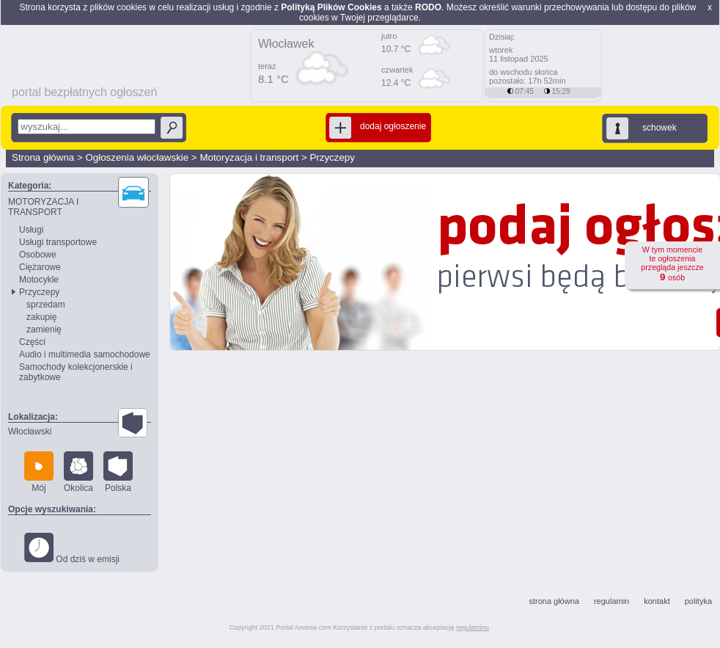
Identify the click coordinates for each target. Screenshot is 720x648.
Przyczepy (331, 157)
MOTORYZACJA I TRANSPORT (43, 207)
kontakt (656, 601)
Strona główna (43, 157)
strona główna (554, 601)
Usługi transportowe (58, 242)
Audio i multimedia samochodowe (84, 354)
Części (32, 342)
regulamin (611, 601)
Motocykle (39, 279)
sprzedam (45, 304)
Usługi (31, 230)
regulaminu (472, 627)
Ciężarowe (40, 267)
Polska (118, 472)
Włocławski (29, 431)
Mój (39, 472)
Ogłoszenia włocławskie (136, 157)
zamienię (44, 329)
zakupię (41, 317)
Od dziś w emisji (72, 548)
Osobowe (37, 255)
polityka (698, 601)
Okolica (78, 472)
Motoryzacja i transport (248, 157)
